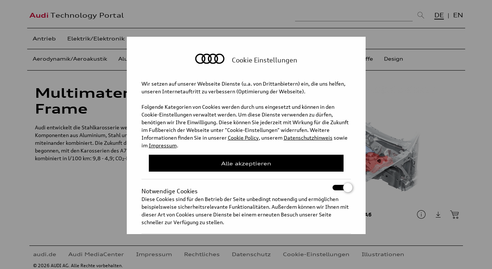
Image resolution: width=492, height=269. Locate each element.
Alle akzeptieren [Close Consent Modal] (246, 163)
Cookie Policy (243, 137)
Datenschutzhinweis (308, 137)
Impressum (163, 145)
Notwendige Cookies (246, 187)
